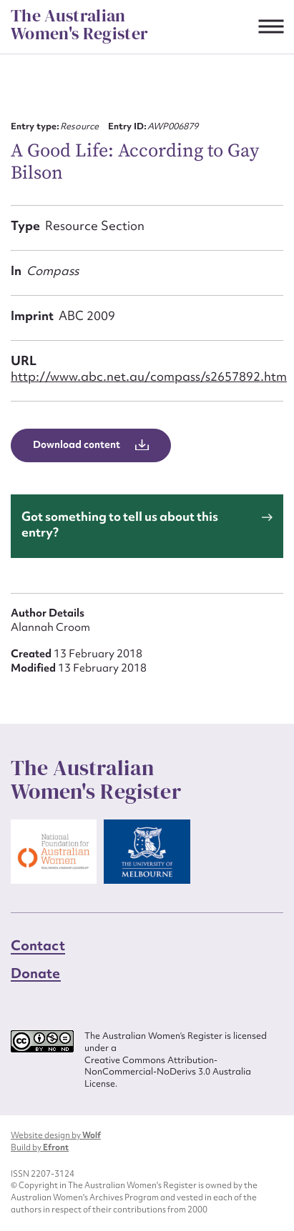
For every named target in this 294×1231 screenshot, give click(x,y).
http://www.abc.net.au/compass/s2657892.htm (149, 376)
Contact (38, 945)
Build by (40, 1147)
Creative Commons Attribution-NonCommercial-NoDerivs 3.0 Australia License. (167, 1072)
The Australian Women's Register (79, 24)
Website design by (56, 1135)
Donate (36, 973)
